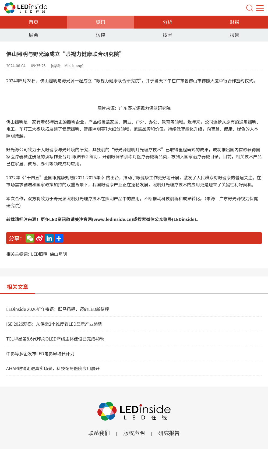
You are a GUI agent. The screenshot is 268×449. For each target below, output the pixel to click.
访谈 (100, 34)
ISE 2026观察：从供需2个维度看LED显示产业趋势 (54, 324)
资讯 (100, 21)
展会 (33, 34)
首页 (33, 21)
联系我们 (99, 433)
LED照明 (39, 254)
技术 (167, 34)
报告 (234, 34)
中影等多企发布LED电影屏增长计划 (40, 353)
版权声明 (134, 433)
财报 (234, 21)
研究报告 (169, 433)
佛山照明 (58, 254)
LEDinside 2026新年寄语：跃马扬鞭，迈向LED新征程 (57, 309)
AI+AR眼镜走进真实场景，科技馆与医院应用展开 (53, 368)
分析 (167, 21)
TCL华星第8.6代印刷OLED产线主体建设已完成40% (55, 338)
